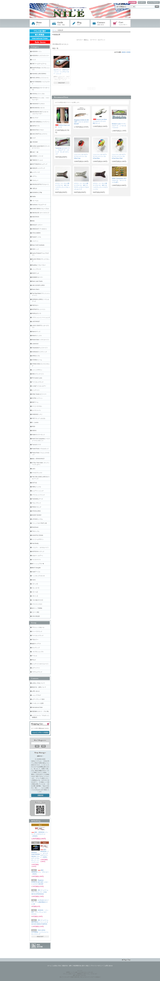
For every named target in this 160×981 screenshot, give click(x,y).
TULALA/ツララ (36, 444)
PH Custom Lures (37, 378)
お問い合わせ (100, 23)
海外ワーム (35, 402)
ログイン (142, 2)
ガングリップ (36, 647)
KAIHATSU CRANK (37, 535)
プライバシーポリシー (96, 965)
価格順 (124, 52)
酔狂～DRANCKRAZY (38, 458)
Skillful (34, 196)
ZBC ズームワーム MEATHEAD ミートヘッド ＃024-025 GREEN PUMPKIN (39, 922)
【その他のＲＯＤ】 (37, 600)
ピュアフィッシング (37, 491)
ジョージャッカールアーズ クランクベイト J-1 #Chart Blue (100, 156)
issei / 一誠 (35, 152)
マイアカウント (153, 2)
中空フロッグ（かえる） (39, 418)
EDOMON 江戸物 (37, 192)
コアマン (34, 176)
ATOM (40, 946)
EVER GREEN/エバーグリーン (41, 122)
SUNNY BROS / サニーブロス (40, 208)
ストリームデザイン (37, 539)
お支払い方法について (38, 683)
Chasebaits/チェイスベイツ (40, 347)
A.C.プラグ (35, 117)
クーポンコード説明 (37, 703)
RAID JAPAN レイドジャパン (40, 77)
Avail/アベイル (36, 571)
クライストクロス (37, 604)
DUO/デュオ (35, 273)
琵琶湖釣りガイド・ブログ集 (40, 711)
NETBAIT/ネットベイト (38, 309)
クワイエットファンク (38, 495)
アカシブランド (36, 503)
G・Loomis (35, 422)
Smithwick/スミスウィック (39, 352)
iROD (33, 426)
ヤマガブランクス (37, 472)
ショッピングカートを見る (40, 732)
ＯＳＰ (34, 138)
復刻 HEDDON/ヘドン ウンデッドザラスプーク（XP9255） (40, 834)
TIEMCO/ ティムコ (37, 160)
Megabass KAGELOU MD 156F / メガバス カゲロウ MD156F (81, 122)
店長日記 (40, 795)
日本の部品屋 (36, 616)
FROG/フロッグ (36, 507)
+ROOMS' (35, 142)
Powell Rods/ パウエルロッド (40, 448)
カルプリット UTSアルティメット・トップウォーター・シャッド (61, 71)
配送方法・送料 (67, 965)
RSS (38, 944)
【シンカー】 (36, 588)
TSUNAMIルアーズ (37, 499)
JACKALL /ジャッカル (38, 93)
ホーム (40, 23)
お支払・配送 (60, 23)
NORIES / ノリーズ (37, 156)
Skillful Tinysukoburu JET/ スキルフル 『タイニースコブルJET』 (119, 180)
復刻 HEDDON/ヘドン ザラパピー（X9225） (40, 872)
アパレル (34, 655)
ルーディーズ (36, 172)
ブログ (80, 23)
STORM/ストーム (37, 360)
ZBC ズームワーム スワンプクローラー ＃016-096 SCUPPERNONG (39, 892)
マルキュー (35, 180)
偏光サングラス (36, 643)
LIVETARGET (36, 321)
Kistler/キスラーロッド (38, 434)
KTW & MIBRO (36, 233)
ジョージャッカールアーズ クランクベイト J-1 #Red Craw (81, 156)
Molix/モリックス (37, 335)
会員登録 (132, 2)
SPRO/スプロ (36, 356)
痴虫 (33, 221)
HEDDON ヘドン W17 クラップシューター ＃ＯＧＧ (40, 912)
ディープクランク (37, 631)
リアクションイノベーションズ (41, 317)
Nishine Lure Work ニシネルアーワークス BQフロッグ (100, 121)
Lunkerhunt (35, 343)
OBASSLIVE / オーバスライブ (40, 212)
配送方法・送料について (39, 687)
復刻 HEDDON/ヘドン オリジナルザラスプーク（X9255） (44, 853)
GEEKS (34, 430)
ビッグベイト (36, 390)
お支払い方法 (57, 965)
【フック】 (35, 584)
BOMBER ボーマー (37, 277)
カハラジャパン (36, 410)
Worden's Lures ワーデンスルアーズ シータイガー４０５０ (119, 125)
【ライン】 (35, 596)
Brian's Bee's (35, 289)
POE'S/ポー (35, 305)
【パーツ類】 (36, 612)
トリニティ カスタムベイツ (40, 547)
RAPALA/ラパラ (36, 313)
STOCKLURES (36, 511)
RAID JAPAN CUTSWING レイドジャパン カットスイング (39, 932)
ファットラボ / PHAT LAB (39, 523)
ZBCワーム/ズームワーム (39, 63)
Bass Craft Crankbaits (38, 245)
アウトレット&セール (38, 627)
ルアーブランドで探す (38, 699)
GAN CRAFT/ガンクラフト (39, 134)
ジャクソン (35, 241)
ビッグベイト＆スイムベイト (40, 664)
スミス (34, 59)
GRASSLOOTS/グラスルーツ (40, 184)
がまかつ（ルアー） (37, 555)
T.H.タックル (35, 531)
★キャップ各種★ (37, 608)
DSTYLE (34, 482)
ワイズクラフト (36, 559)
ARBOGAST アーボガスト (39, 229)
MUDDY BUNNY (36, 515)
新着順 (128, 52)
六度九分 (34, 188)
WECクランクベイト (38, 374)
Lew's (33, 468)
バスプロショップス (37, 651)
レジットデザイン (37, 370)
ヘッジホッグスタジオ (38, 576)
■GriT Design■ (36, 567)
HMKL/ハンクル (36, 487)
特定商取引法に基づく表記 (81, 965)
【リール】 (35, 592)
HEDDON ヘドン (37, 51)
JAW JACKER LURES (38, 285)
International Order (37, 707)
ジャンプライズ (36, 269)
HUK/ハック (35, 249)
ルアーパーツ (36, 668)
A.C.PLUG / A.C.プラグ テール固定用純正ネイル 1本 (39, 902)
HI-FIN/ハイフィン (37, 398)
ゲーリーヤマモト (37, 406)
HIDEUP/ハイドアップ (38, 168)
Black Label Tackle (37, 281)
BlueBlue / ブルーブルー (39, 265)
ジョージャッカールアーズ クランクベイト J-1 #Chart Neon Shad (119, 156)
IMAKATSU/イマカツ (38, 130)
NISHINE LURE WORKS (39, 73)
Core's (34, 580)
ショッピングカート (121, 23)
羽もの (34, 660)
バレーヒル (35, 200)
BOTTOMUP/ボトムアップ (39, 164)
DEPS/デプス (36, 126)
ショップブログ (36, 695)
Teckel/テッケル (36, 237)
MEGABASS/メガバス (38, 107)
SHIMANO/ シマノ (37, 414)
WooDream (35, 527)
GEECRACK (35, 217)
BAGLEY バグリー (37, 225)
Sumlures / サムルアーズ (39, 204)
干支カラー (35, 639)
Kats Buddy (35, 543)
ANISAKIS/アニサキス (38, 103)
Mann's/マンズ (36, 331)
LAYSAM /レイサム (37, 519)
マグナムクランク (37, 672)
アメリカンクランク (37, 382)
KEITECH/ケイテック (38, 551)
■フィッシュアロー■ (38, 563)
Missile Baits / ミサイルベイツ (40, 339)
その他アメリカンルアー (39, 386)
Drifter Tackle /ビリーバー (39, 394)
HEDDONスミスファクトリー (40, 55)
